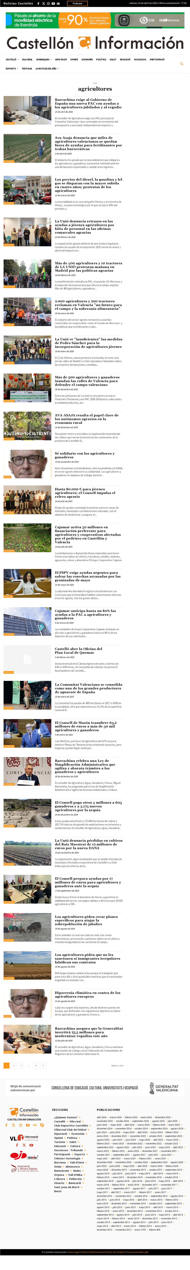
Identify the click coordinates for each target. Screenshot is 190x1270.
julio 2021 (153, 1169)
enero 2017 (160, 1207)
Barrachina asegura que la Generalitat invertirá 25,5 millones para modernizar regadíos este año (86, 1047)
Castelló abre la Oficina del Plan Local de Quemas (79, 666)
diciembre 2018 (134, 1192)
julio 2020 (102, 1181)
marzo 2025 (144, 1139)
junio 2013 (167, 1237)
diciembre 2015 (119, 1218)
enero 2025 (174, 1139)
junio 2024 (115, 1147)
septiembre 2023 (173, 1151)
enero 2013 (160, 1241)
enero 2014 (133, 1233)
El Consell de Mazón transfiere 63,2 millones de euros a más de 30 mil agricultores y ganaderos (87, 741)
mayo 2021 (102, 1173)
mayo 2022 (164, 1162)
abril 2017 (116, 1207)
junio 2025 (102, 1139)
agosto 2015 (103, 1222)
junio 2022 (150, 1162)
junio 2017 (167, 1203)
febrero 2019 (103, 1192)
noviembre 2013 (169, 1233)
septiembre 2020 (159, 1177)
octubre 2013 (103, 1237)
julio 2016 (102, 1214)
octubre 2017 (103, 1203)
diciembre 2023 (119, 1151)
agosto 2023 (103, 1154)
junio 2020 (115, 1181)
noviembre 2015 (138, 1218)
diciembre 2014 (134, 1226)
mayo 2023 (144, 1154)
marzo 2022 (103, 1166)
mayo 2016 (128, 1214)
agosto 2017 (139, 1203)
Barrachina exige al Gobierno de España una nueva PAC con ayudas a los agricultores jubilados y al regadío (87, 105)
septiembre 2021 (121, 1169)
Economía (9, 123)
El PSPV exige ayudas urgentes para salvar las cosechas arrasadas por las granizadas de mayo (88, 591)
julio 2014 (137, 1229)
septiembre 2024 (159, 1143)
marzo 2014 (103, 1233)
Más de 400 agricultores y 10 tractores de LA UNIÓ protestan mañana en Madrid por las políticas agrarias (87, 272)
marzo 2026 (116, 1132)
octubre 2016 (141, 1211)
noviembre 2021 (169, 1166)
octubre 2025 (122, 1136)
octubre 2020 (141, 1177)
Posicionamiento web (137, 1266)
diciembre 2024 (104, 1143)
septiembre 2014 (105, 1229)
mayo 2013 (102, 1241)
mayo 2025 (116, 1139)
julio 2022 (137, 1162)
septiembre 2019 (173, 1184)
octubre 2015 (155, 1218)
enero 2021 (160, 1173)
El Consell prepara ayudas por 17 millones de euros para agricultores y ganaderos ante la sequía (89, 897)
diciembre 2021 (150, 1166)
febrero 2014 (118, 1233)
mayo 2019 (144, 1188)
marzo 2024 (156, 1147)
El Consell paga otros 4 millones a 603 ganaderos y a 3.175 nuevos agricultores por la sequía (85, 821)
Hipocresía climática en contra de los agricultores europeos (89, 1009)
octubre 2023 (155, 1151)
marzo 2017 (130, 1207)
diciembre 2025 (163, 1132)
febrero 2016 (172, 1214)
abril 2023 (158, 1154)
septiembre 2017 (121, 1203)
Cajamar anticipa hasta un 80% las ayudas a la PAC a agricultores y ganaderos (86, 629)
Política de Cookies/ (115, 1266)
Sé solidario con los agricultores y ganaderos (85, 470)
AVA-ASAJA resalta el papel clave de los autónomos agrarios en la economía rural (87, 434)
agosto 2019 (103, 1188)
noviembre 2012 (123, 1244)
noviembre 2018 (154, 1192)
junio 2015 (130, 1222)
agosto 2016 (177, 1211)
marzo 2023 (172, 1154)
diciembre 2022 (134, 1158)
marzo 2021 (130, 1173)
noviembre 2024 (123, 1143)
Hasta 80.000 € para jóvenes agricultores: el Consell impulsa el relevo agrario (86, 508)
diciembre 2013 (150, 1233)
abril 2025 (129, 1139)
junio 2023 (130, 1154)
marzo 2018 (103, 1199)
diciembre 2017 (150, 1199)
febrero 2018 (118, 1199)
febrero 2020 (172, 1181)
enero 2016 (102, 1218)
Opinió (7, 492)
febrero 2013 (145, 1241)
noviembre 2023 (138, 1151)
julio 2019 (117, 1188)
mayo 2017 (102, 1207)
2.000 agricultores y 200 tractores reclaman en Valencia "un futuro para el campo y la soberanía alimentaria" (86, 314)
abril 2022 (178, 1162)
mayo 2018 (164, 1196)
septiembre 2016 (159, 1211)
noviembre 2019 (138, 1184)
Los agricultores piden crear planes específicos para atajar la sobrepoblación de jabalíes (87, 935)
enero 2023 (118, 1158)
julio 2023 (117, 1154)
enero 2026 (146, 1132)
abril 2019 (158, 1188)
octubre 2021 (103, 1169)
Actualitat (9, 290)
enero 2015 (118, 1226)
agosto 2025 (158, 1136)
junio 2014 (150, 1229)
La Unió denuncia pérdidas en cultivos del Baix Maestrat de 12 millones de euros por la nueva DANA (88, 859)
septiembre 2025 (140, 1136)
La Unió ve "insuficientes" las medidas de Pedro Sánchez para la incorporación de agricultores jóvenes (86, 356)
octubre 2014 (171, 1226)
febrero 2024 (172, 1147)
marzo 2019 (172, 1188)
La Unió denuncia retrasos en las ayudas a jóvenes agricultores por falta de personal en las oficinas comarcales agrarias (85, 230)
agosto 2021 (139, 1169)
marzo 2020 (156, 1181)
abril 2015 (158, 1222)
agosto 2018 (123, 1196)
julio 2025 (172, 1136)
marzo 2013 (130, 1241)
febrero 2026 (131, 1132)
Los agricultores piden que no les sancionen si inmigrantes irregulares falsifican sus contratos (88, 973)
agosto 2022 (123, 1162)
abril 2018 (178, 1196)
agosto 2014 (123, 1229)
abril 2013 (116, 1241)
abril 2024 (142, 1147)
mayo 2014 (164, 1229)
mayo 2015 (144, 1222)
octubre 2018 (171, 1192)
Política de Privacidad (92, 1266)
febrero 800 (154, 1244)
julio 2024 (102, 1147)
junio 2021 (167, 1169)
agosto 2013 (139, 1237)
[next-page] (43, 1080)
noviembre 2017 (169, 1199)
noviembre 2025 (105, 1136)
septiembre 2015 (173, 1218)
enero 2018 (133, 1199)
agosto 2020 (177, 1177)
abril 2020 (142, 1181)
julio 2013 (153, 1237)
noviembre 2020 (123, 1177)
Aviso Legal (74, 1266)
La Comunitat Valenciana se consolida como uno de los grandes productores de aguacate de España (87, 703)
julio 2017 (153, 1203)
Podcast (77, 3)
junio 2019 (130, 1188)
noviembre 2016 (123, 1211)
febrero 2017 (145, 1207)
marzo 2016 (156, 1214)
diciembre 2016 (104, 1211)
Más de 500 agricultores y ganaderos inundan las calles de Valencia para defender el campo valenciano (88, 396)
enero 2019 (118, 1192)
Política (8, 611)
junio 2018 (150, 1196)
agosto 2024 (177, 1143)
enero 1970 (140, 1244)
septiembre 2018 (105, 1196)
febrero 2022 (118, 1166)
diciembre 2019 (119, 1184)
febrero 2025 (159, 1139)
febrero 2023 (103, 1158)
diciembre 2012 (104, 1244)
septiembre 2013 (121, 1237)
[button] (181, 64)
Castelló (8, 687)
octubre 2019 (155, 1184)
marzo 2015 (172, 1222)
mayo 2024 (128, 1147)
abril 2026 (102, 1132)
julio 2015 (117, 1222)
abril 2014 (178, 1229)
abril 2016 (142, 1214)
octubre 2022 (171, 1158)
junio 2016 (115, 1214)
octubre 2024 (141, 1143)
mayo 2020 (128, 1181)
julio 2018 (137, 1196)
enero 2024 (102, 1151)
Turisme (8, 723)
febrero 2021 (145, 1173)
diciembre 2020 (104, 1177)
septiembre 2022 (105, 1162)
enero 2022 (133, 1166)
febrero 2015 (103, 1226)
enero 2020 (102, 1184)
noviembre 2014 (154, 1226)
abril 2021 (116, 1173)
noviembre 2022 (154, 1158)
